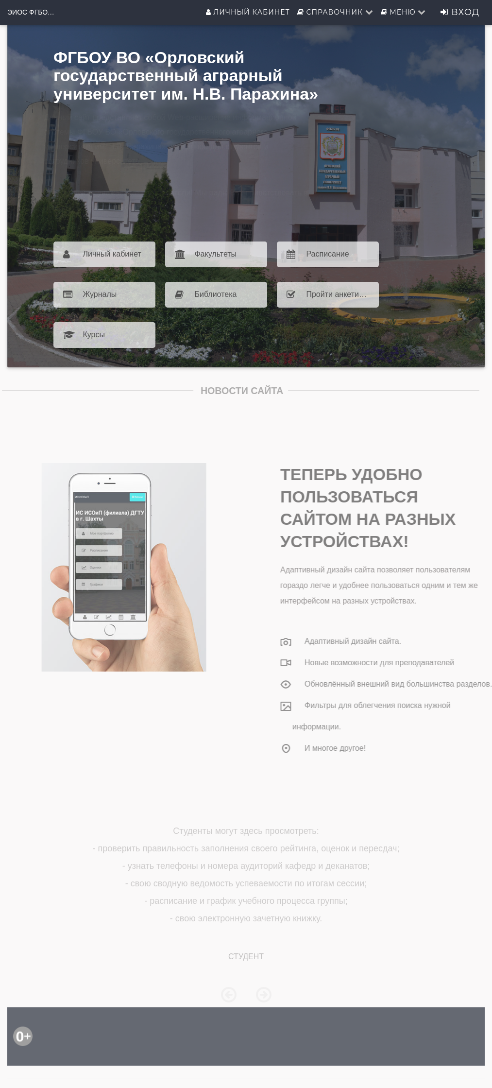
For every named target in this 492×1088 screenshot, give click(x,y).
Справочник (335, 12)
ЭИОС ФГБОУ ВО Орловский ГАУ (31, 12)
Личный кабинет (248, 12)
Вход (460, 12)
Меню (403, 12)
